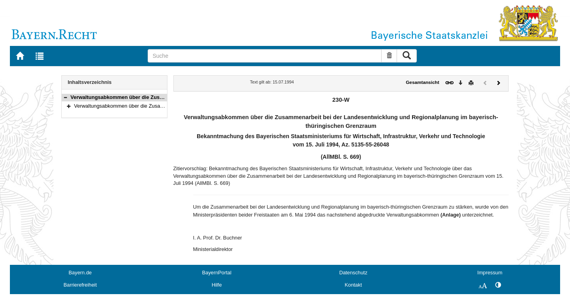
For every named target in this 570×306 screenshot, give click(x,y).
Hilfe (217, 285)
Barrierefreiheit (80, 285)
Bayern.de (79, 273)
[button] (65, 97)
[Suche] (265, 56)
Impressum (489, 273)
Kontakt (353, 285)
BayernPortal (217, 273)
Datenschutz (353, 273)
